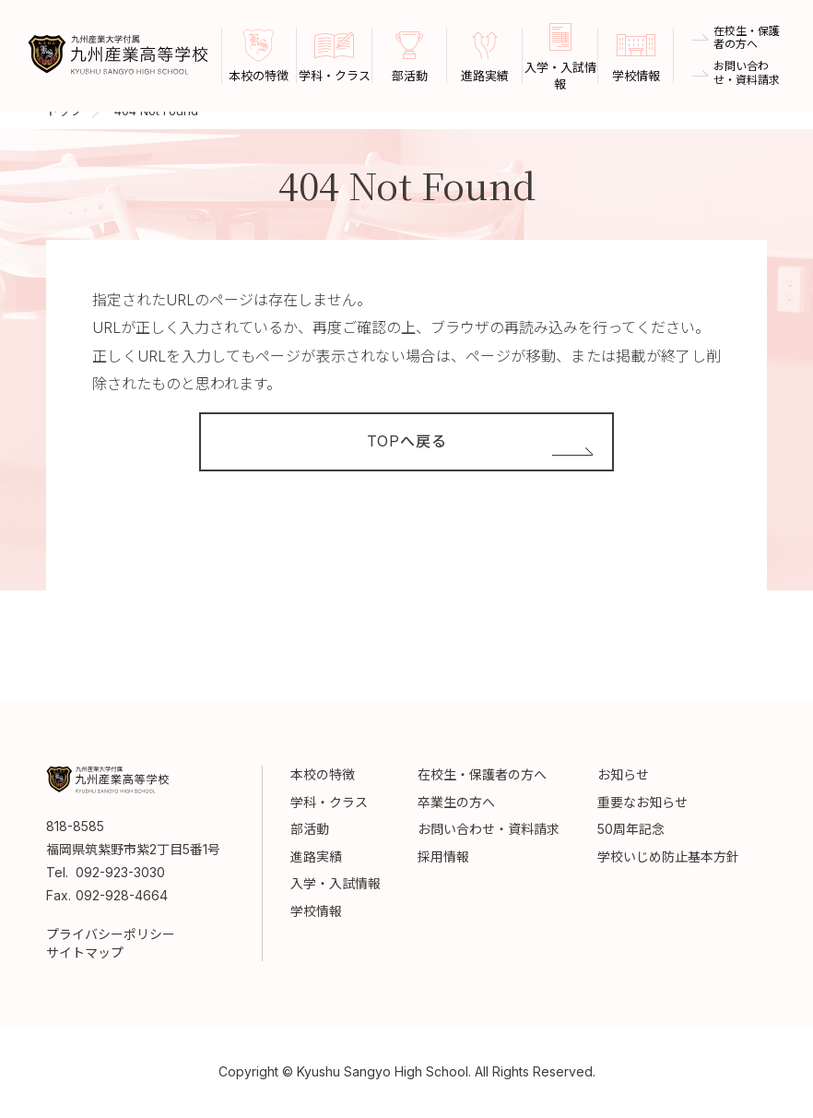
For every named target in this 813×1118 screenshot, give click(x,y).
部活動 (309, 829)
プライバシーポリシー (110, 934)
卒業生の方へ (456, 802)
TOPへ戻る (407, 442)
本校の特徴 (322, 774)
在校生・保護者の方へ (746, 38)
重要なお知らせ (642, 802)
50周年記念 (631, 829)
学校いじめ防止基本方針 (668, 856)
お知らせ (623, 774)
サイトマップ (85, 952)
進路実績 (316, 856)
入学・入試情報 (335, 883)
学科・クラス (329, 802)
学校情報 (316, 911)
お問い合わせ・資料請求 (746, 73)
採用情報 (443, 856)
